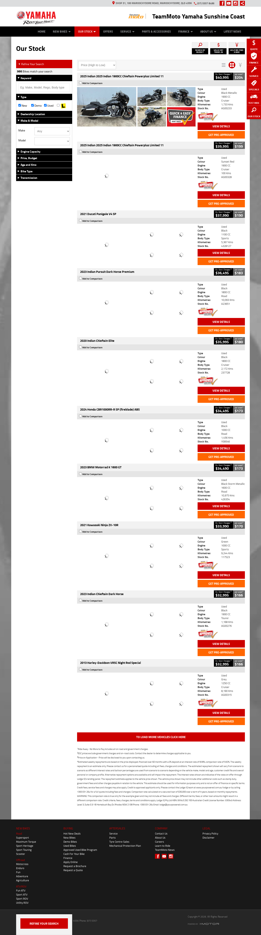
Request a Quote (73, 870)
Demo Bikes (70, 842)
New (22, 105)
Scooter (20, 854)
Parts (112, 838)
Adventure (22, 876)
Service (127, 31)
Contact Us (161, 833)
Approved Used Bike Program (80, 850)
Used (48, 105)
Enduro (20, 868)
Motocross (22, 864)
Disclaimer (208, 838)
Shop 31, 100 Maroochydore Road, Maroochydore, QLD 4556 (152, 3)
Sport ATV (22, 894)
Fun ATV (20, 890)
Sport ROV (22, 899)
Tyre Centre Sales (119, 842)
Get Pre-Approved (221, 135)
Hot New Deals (72, 833)
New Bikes (62, 31)
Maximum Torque (26, 842)
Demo (36, 105)
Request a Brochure (74, 866)
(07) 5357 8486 (205, 3)
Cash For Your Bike (74, 854)
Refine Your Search (31, 64)
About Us (208, 31)
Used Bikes (69, 846)
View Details (221, 126)
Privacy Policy (210, 833)
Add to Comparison (92, 83)
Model (22, 140)
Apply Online (70, 862)
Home (41, 31)
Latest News (232, 31)
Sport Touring (24, 850)
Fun (18, 872)
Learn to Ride (162, 846)
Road (19, 833)
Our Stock (87, 31)
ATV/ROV (21, 886)
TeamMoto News (165, 850)
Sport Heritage (24, 846)
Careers (159, 842)
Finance (185, 31)
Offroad (20, 860)
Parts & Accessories (156, 31)
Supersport (22, 838)
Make (21, 130)
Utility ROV (22, 903)
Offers (108, 31)
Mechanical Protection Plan (125, 846)
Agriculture (22, 880)
